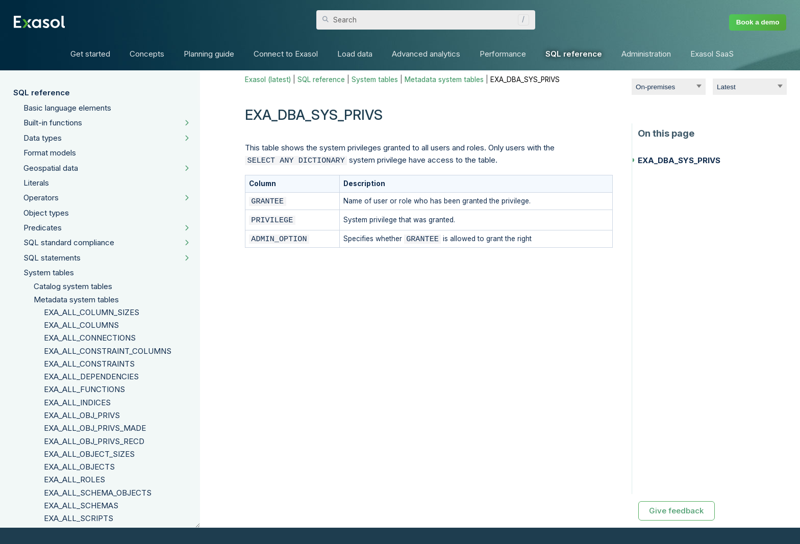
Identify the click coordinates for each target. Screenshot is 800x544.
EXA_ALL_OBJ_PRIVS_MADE (95, 428)
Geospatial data (50, 168)
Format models (49, 153)
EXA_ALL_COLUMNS (81, 325)
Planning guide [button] (209, 54)
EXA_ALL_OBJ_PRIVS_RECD (94, 441)
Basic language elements (67, 108)
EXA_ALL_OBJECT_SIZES (89, 454)
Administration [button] (646, 54)
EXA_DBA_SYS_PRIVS (679, 160)
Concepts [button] (147, 54)
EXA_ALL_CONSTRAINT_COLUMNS (107, 351)
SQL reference (41, 92)
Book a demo (758, 22)
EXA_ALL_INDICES (77, 402)
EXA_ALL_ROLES (74, 479)
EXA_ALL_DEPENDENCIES (91, 376)
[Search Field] (425, 20)
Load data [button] (354, 54)
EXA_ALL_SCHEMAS (81, 505)
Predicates (42, 227)
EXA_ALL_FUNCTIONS (84, 389)
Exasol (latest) (268, 79)
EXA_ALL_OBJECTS (79, 467)
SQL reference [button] (573, 54)
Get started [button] (90, 54)
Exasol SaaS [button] (712, 54)
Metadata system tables (76, 299)
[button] (521, 20)
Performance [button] (503, 54)
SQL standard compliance (68, 242)
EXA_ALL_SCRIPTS (78, 518)
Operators (41, 197)
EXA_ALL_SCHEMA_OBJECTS (98, 493)
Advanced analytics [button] (426, 54)
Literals (36, 183)
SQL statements (52, 258)
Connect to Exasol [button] (286, 54)
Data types (42, 138)
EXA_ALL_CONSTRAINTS (89, 364)
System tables (48, 272)
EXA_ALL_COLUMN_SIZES (91, 312)
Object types (46, 213)
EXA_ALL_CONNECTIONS (90, 338)
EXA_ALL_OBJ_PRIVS (82, 415)
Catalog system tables (73, 286)
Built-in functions (52, 122)
